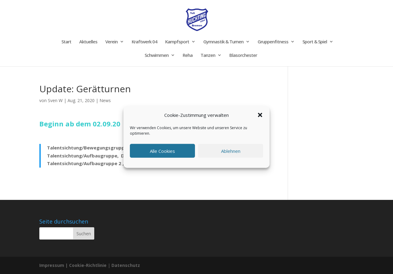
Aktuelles (88, 42)
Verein (111, 42)
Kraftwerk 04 (144, 42)
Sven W (55, 100)
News (105, 100)
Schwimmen (157, 55)
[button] (260, 115)
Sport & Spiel (314, 42)
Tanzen (207, 55)
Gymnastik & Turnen (223, 42)
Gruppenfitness (273, 42)
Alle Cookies (162, 151)
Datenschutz (125, 265)
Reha (188, 55)
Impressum (51, 265)
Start (66, 42)
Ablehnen (230, 151)
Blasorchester (243, 55)
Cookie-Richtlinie (88, 265)
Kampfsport (177, 42)
